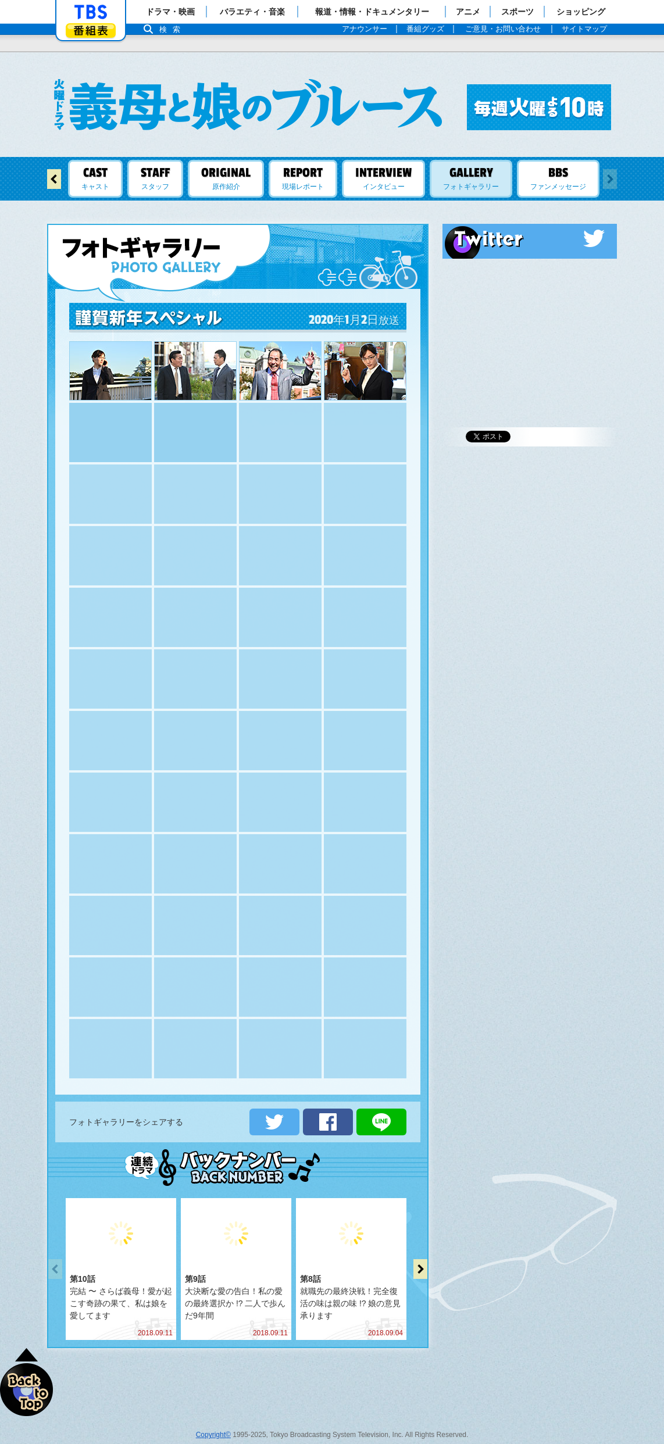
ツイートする (274, 1110)
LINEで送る (381, 1110)
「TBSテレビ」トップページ (91, 12)
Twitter (529, 238)
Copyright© (213, 1423)
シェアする (328, 1110)
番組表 (91, 30)
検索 (172, 29)
